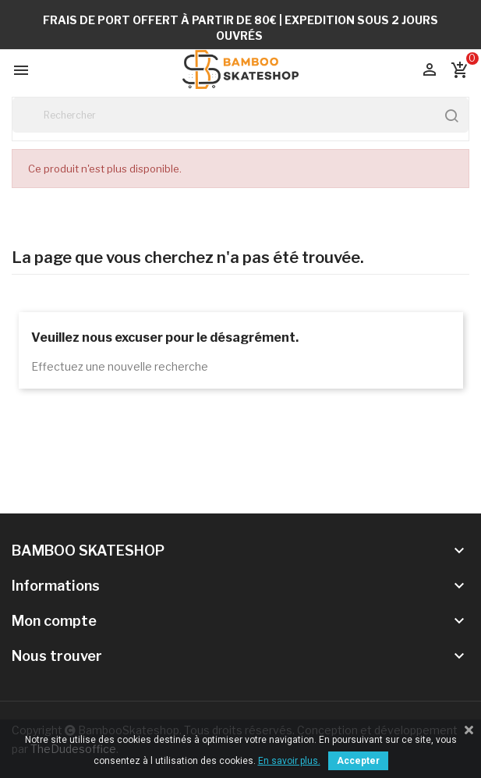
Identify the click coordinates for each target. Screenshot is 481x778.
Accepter (358, 760)
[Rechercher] (240, 115)
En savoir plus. (289, 760)
